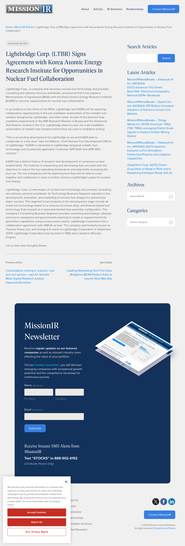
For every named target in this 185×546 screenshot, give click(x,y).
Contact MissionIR (159, 515)
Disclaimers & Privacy (164, 528)
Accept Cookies (36, 512)
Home (9, 27)
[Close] (66, 482)
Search (166, 58)
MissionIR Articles (24, 27)
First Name (29, 398)
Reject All (36, 522)
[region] (37, 509)
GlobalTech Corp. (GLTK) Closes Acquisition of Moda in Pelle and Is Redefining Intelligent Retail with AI (149, 169)
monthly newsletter (46, 365)
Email (33, 409)
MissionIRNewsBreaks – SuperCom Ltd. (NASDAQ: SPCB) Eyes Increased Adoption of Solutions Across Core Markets (150, 108)
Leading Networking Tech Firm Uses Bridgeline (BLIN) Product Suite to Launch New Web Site (89, 274)
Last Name (60, 398)
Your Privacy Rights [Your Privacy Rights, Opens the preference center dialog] (36, 532)
